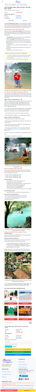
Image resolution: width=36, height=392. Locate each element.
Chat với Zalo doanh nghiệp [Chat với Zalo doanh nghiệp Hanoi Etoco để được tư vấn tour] (18, 352)
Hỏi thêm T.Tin (27, 390)
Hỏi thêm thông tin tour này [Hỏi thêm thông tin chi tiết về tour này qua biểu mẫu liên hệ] (18, 349)
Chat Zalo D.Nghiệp (9, 390)
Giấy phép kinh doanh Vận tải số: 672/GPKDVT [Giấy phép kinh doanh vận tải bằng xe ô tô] (11, 385)
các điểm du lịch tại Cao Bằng (20, 42)
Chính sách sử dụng (23, 364)
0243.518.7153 (19, 18)
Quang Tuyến (17, 10)
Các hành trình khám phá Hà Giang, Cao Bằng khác (18, 59)
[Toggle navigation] (2, 1)
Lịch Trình (11, 20)
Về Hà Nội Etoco (22, 361)
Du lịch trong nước (12, 4)
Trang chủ (6, 4)
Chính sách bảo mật (23, 367)
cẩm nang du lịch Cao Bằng (17, 129)
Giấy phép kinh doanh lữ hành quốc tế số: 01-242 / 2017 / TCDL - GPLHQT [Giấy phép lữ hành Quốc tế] (17, 388)
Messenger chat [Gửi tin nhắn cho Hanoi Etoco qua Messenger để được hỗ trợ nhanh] (18, 354)
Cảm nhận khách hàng (6, 374)
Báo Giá (25, 20)
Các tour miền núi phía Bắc (22, 4)
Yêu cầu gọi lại (8, 346)
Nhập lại (14, 346)
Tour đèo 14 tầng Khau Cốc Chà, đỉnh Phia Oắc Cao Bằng (19, 55)
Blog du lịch (4, 377)
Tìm (30, 322)
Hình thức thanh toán (6, 371)
